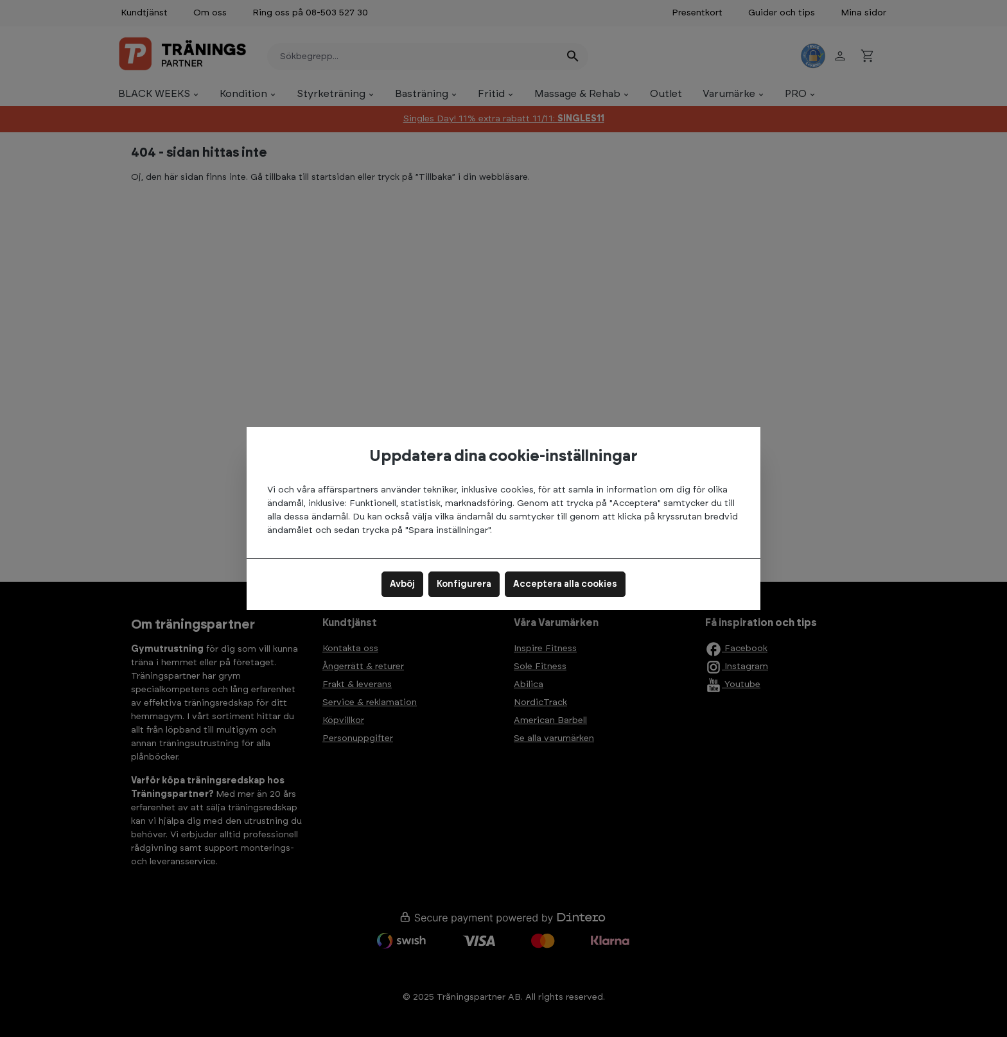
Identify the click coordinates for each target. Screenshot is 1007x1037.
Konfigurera (464, 584)
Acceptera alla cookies (565, 584)
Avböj (402, 584)
